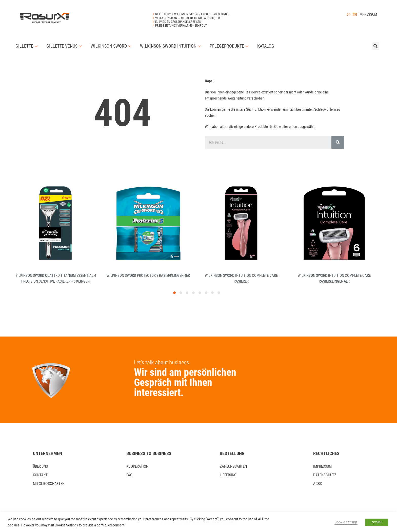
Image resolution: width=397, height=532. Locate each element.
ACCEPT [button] (376, 522)
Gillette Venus (64, 46)
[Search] (337, 142)
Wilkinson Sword (111, 46)
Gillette (27, 46)
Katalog (265, 46)
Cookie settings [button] (346, 522)
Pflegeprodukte (230, 46)
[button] (174, 292)
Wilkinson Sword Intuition (171, 46)
